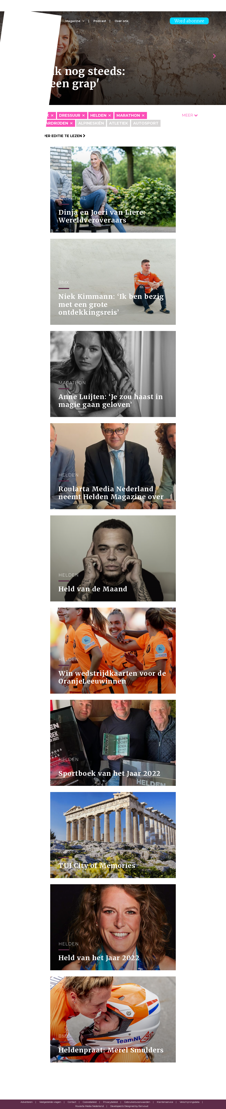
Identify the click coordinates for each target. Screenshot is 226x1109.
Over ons (121, 21)
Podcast (99, 21)
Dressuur (69, 115)
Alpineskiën (91, 123)
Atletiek (118, 123)
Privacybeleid (110, 1102)
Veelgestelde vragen (50, 1102)
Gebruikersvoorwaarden (137, 1102)
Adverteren (27, 1102)
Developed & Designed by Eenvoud (129, 1106)
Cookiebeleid (90, 1102)
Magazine (72, 21)
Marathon (128, 115)
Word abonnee (189, 20)
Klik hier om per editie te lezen (51, 136)
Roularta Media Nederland (89, 1106)
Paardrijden (54, 123)
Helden (98, 115)
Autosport (145, 123)
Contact (72, 1102)
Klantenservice (165, 1102)
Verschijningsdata (189, 1102)
